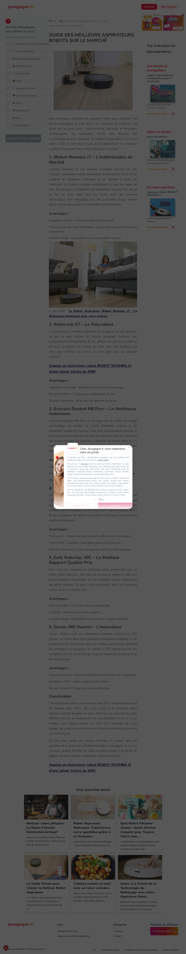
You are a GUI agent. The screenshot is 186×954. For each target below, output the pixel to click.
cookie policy (103, 460)
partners (85, 464)
